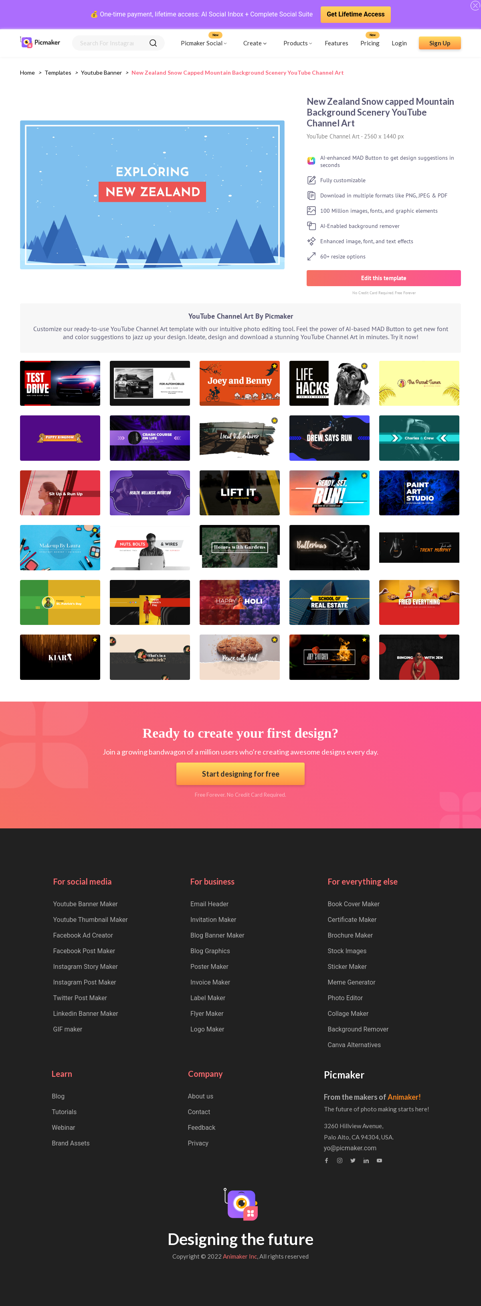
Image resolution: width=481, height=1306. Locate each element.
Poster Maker (209, 966)
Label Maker (207, 998)
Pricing (370, 43)
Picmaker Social (201, 43)
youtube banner (101, 72)
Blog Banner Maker (217, 935)
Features (336, 43)
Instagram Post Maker (84, 982)
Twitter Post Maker (80, 998)
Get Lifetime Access (356, 14)
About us (201, 1096)
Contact (199, 1112)
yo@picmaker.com (350, 1148)
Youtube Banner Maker (85, 904)
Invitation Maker (213, 920)
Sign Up (440, 43)
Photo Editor (345, 998)
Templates (57, 72)
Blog (58, 1096)
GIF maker (68, 1029)
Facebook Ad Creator (83, 935)
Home (27, 72)
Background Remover (358, 1029)
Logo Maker (207, 1029)
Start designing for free (240, 773)
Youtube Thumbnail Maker (90, 920)
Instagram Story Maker (85, 966)
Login (399, 43)
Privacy (198, 1143)
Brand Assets (71, 1143)
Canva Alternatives (354, 1045)
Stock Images (347, 951)
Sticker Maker (347, 966)
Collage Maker (348, 1013)
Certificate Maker (352, 920)
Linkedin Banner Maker (85, 1013)
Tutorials (64, 1112)
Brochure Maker (350, 935)
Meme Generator (352, 982)
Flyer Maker (207, 1013)
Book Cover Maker (354, 904)
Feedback (202, 1127)
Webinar (63, 1127)
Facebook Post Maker (84, 951)
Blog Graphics (210, 951)
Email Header (209, 904)
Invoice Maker (210, 982)
